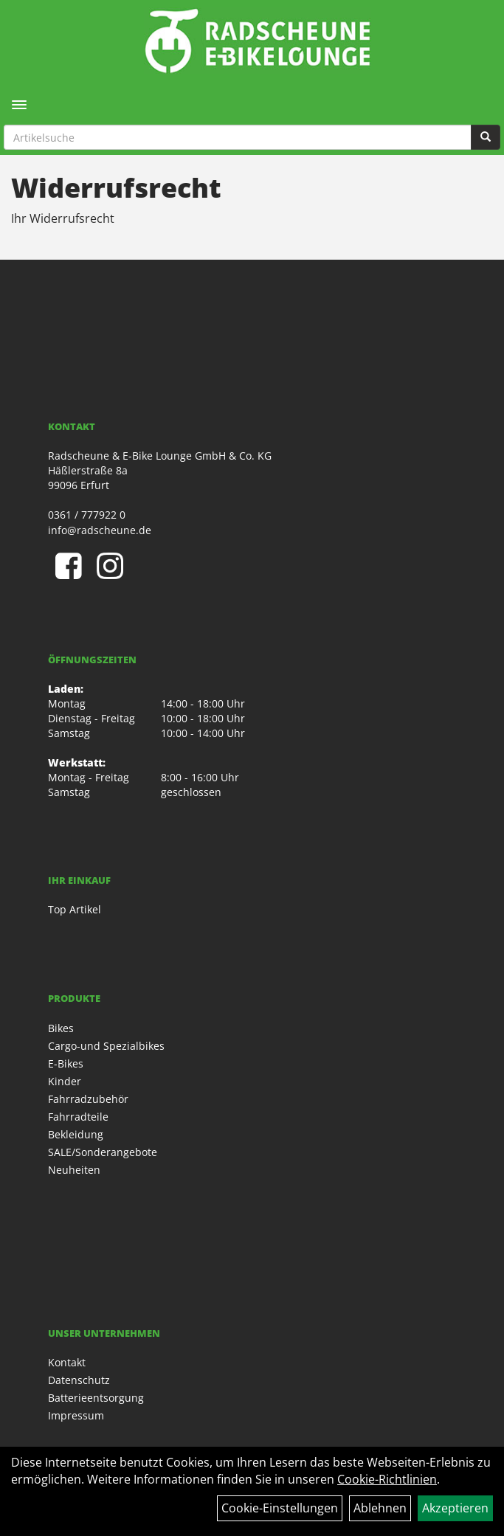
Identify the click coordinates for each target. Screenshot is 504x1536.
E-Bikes (65, 1063)
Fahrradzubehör (88, 1099)
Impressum (76, 1415)
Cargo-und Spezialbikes (106, 1046)
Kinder (64, 1081)
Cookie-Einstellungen (279, 1508)
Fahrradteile (78, 1117)
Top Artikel (74, 909)
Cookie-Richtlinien (387, 1479)
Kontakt (67, 1362)
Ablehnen (380, 1508)
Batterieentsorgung (96, 1398)
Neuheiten (74, 1170)
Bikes (61, 1028)
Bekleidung (75, 1134)
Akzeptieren (455, 1508)
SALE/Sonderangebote (102, 1152)
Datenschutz (79, 1380)
